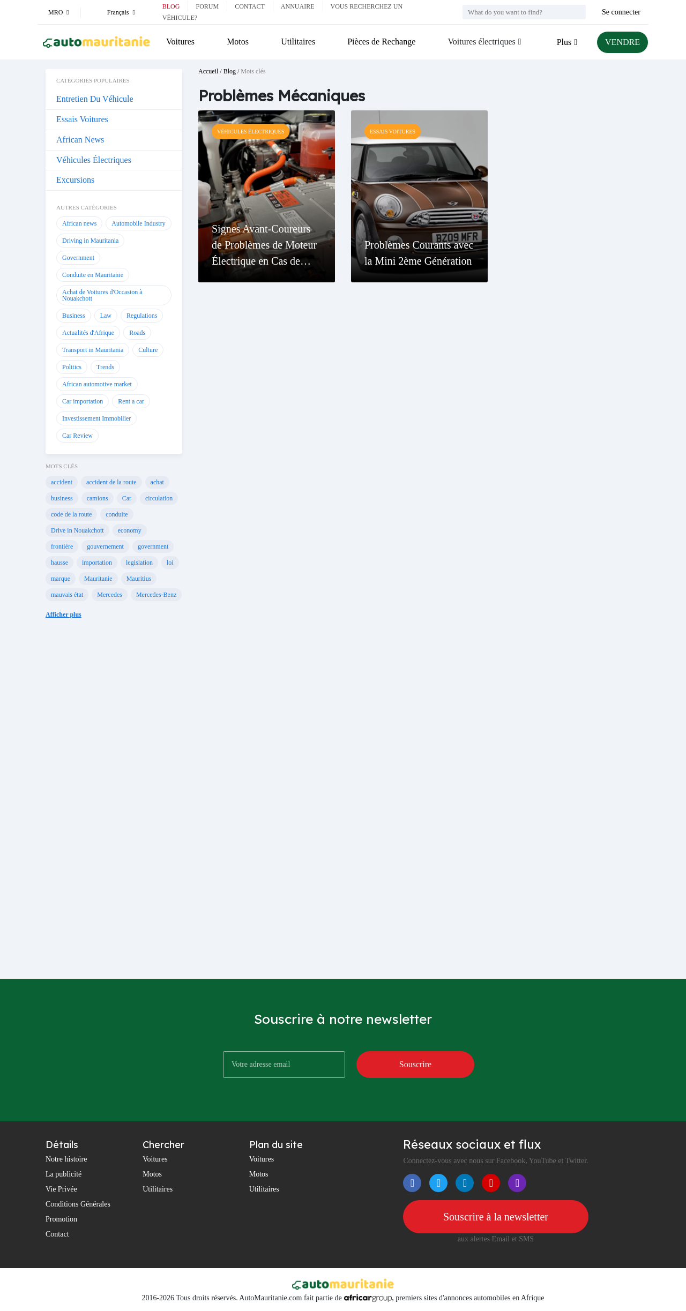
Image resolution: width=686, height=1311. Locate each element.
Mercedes (109, 594)
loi (170, 562)
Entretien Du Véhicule (94, 98)
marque (60, 578)
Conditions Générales (78, 1204)
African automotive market (97, 384)
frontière (62, 546)
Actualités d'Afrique (88, 332)
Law (105, 315)
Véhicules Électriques (93, 159)
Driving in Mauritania (90, 240)
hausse (59, 562)
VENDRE (622, 42)
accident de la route (111, 482)
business (62, 498)
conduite (117, 514)
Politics (71, 367)
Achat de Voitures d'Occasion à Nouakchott (102, 295)
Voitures (180, 41)
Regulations (141, 315)
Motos (238, 41)
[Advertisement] (114, 807)
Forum (207, 6)
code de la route (71, 514)
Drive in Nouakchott (77, 530)
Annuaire (298, 6)
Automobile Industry (138, 223)
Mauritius (139, 578)
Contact (250, 6)
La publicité (63, 1174)
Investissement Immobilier (96, 418)
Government (78, 257)
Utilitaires (298, 41)
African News (80, 139)
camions (97, 498)
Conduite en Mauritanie (92, 275)
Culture (148, 350)
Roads (137, 332)
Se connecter (621, 12)
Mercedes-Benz (156, 594)
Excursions (75, 179)
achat (157, 482)
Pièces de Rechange (381, 41)
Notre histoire (66, 1159)
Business (73, 315)
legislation (139, 562)
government (153, 546)
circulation (159, 498)
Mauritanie (98, 578)
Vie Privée (61, 1189)
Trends (105, 367)
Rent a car (131, 401)
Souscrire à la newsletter (495, 1217)
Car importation (82, 401)
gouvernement (105, 546)
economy (129, 530)
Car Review (77, 435)
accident (61, 482)
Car (126, 498)
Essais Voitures (82, 119)
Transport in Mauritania (92, 350)
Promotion (61, 1219)
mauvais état (67, 594)
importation (97, 562)
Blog (171, 6)
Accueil (208, 71)
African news (79, 223)
